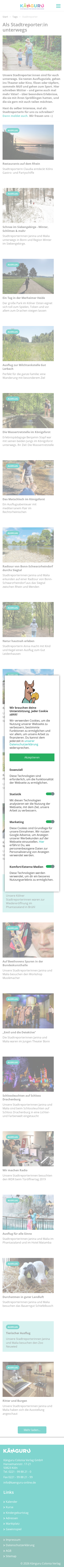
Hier (41, 842)
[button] (32, 757)
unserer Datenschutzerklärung (24, 742)
